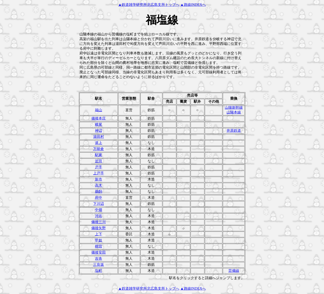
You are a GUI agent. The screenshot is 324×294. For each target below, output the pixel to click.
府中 (98, 197)
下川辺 (98, 204)
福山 (98, 110)
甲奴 (98, 240)
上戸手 (98, 173)
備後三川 (98, 222)
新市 (98, 179)
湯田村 (98, 137)
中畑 (98, 210)
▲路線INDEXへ (193, 5)
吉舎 (98, 258)
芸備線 (233, 271)
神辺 (98, 130)
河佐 (98, 216)
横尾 (98, 124)
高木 (98, 185)
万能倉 (98, 149)
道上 (98, 143)
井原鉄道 (234, 130)
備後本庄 (98, 118)
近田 (98, 161)
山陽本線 (234, 112)
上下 (98, 234)
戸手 (98, 167)
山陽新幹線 (234, 107)
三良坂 (98, 264)
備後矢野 (98, 228)
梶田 (98, 246)
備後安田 (98, 252)
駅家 (98, 155)
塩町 (98, 271)
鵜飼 (98, 191)
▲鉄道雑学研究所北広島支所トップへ (148, 5)
